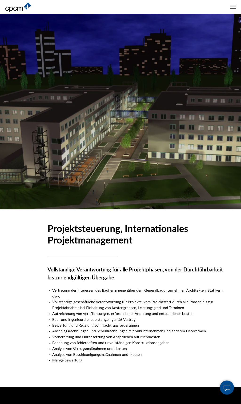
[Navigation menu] (233, 7)
